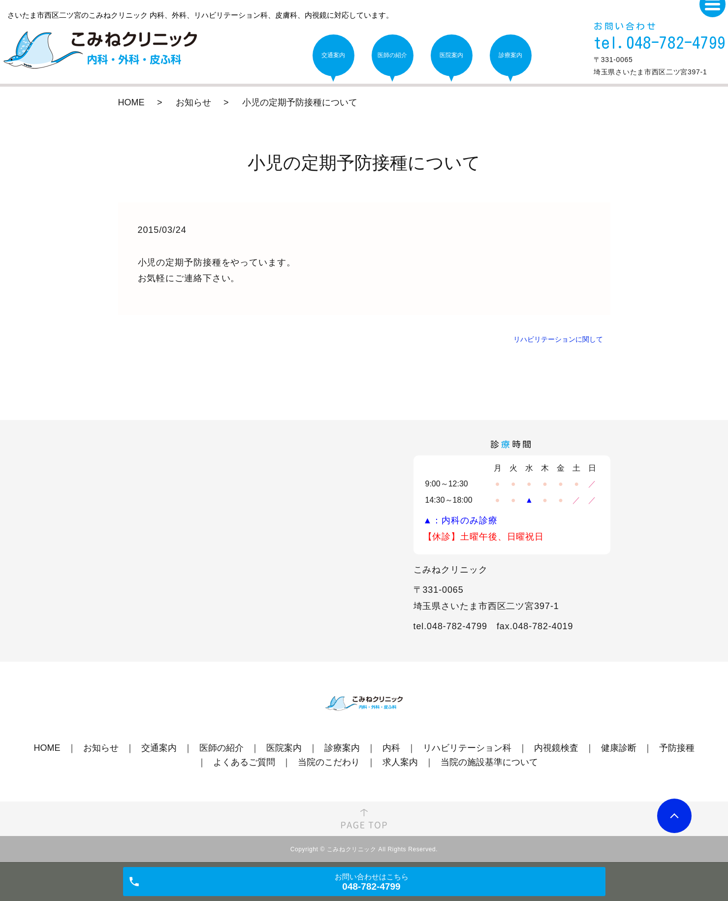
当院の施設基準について (489, 762)
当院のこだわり (329, 762)
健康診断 (618, 748)
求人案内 (400, 762)
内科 (391, 748)
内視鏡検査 (556, 748)
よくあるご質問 (244, 762)
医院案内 (284, 748)
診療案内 (342, 748)
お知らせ (193, 102)
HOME (131, 102)
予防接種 (677, 748)
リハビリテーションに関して (558, 339)
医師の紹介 (221, 748)
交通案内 (159, 748)
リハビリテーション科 (467, 748)
